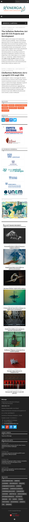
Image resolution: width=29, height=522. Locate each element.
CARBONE (18, 486)
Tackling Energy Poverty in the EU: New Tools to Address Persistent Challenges (13, 445)
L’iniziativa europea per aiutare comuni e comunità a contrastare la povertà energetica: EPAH (14, 461)
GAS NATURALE (14, 501)
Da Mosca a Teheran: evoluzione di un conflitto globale (14, 350)
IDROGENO (8, 504)
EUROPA (15, 499)
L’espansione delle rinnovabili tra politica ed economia (14, 268)
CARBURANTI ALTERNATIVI (16, 488)
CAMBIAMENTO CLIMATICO (8, 486)
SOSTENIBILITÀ (13, 107)
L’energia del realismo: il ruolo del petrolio (14, 392)
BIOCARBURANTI (13, 483)
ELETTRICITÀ (19, 496)
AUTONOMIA (5, 483)
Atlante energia (7, 200)
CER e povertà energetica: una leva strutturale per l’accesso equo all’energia (14, 469)
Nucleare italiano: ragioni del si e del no (14, 288)
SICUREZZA (5, 107)
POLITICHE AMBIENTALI (21, 105)
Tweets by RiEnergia (6, 436)
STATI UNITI (21, 107)
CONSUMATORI (20, 491)
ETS (10, 499)
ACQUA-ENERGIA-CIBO (7, 480)
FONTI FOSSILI (5, 501)
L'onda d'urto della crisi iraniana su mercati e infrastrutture (14, 329)
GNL (3, 504)
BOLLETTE (21, 483)
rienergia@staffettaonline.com (11, 423)
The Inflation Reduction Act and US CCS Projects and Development (14, 33)
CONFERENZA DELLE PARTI (8, 491)
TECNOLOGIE (5, 110)
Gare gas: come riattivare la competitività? (14, 371)
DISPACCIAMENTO (22, 493)
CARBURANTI (5, 488)
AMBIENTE (4, 105)
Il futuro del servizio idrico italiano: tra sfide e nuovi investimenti (14, 308)
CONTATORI (5, 493)
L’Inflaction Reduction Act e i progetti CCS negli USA (14, 73)
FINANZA (21, 499)
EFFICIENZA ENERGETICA (8, 496)
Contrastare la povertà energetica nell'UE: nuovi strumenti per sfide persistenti (13, 453)
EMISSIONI (11, 105)
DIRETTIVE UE (13, 493)
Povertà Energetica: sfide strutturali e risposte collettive (14, 247)
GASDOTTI (22, 501)
